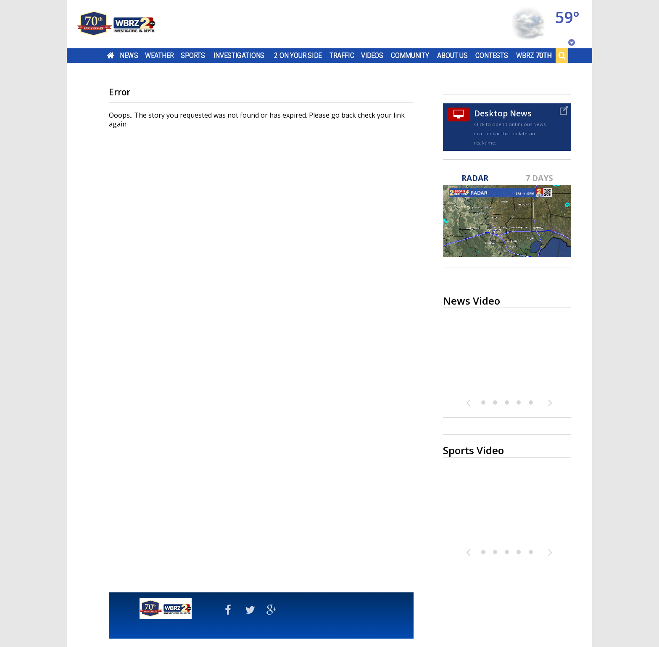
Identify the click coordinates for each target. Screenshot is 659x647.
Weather (159, 55)
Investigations (239, 55)
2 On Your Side (298, 55)
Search (562, 55)
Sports (193, 55)
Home (110, 55)
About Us (452, 55)
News (129, 55)
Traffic (342, 55)
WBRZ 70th (534, 55)
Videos (372, 55)
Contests (491, 55)
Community (410, 55)
